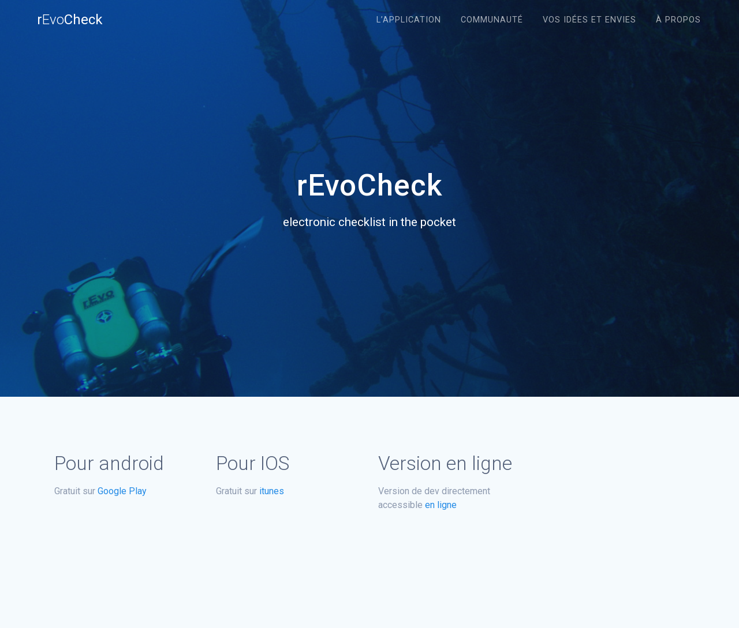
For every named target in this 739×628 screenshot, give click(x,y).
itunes (271, 491)
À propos (678, 20)
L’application (408, 20)
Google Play (122, 491)
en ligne (441, 504)
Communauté (492, 20)
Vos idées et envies (589, 20)
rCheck (70, 20)
